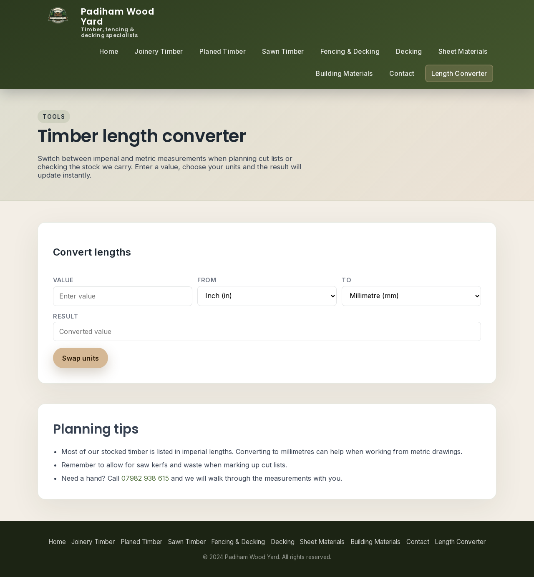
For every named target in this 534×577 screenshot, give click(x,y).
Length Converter (459, 74)
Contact (402, 74)
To (346, 279)
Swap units (80, 358)
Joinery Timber (158, 51)
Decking (409, 51)
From (206, 279)
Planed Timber (222, 51)
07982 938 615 (145, 478)
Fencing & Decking (350, 51)
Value (63, 279)
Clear (131, 358)
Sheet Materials (463, 51)
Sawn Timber (283, 51)
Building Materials (344, 74)
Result (65, 316)
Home (108, 51)
